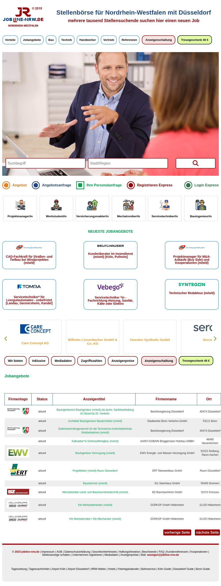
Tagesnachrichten (39, 569)
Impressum (47, 551)
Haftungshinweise (129, 551)
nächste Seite (207, 532)
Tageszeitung (19, 569)
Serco (207, 340)
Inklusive (39, 361)
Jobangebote (32, 40)
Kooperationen (199, 551)
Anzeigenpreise (122, 361)
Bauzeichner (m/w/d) (95, 483)
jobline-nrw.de (30, 551)
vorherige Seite (177, 532)
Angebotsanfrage (56, 185)
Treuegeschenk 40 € (194, 40)
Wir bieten (15, 361)
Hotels (112, 569)
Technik (66, 40)
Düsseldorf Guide (183, 569)
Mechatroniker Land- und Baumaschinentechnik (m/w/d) (95, 492)
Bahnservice (148, 569)
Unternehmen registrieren (87, 554)
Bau (51, 40)
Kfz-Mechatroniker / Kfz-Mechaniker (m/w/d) (95, 518)
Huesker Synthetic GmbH (150, 340)
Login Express (206, 185)
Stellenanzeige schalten (56, 554)
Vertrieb (108, 40)
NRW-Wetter (98, 569)
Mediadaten (63, 361)
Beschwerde (149, 551)
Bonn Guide (203, 569)
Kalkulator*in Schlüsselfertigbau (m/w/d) (95, 441)
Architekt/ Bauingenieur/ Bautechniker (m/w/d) (95, 421)
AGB (59, 551)
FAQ (161, 551)
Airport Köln (59, 569)
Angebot (19, 185)
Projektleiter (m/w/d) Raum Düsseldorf (95, 470)
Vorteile (10, 40)
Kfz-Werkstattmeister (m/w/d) (95, 505)
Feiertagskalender (128, 569)
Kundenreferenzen (177, 551)
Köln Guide (164, 569)
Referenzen (129, 40)
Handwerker (87, 40)
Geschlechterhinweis (104, 551)
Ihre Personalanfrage (104, 185)
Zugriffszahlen (91, 361)
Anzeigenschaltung (158, 40)
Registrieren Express (154, 185)
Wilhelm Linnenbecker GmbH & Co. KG (92, 341)
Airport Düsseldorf (78, 569)
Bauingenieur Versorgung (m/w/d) (95, 453)
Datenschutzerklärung (77, 551)
